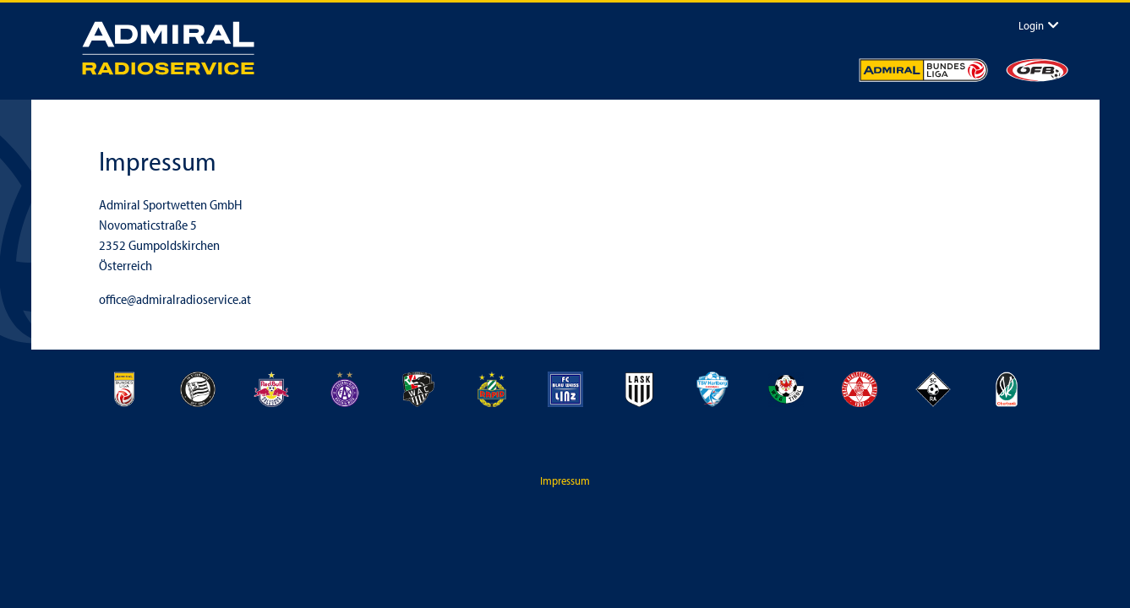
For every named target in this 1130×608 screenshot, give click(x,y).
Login (1031, 25)
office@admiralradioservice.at (175, 298)
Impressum (565, 480)
